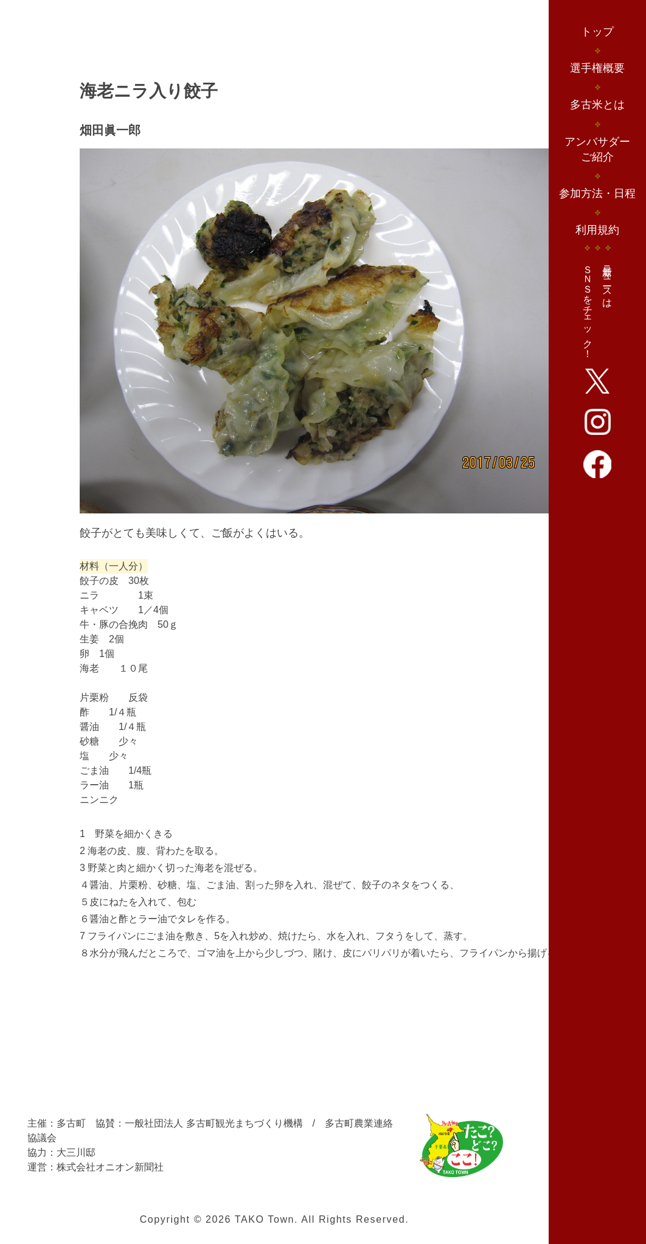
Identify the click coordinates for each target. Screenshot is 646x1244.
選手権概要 (597, 68)
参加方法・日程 (597, 193)
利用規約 (597, 230)
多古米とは (597, 105)
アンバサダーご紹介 (597, 149)
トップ (597, 32)
